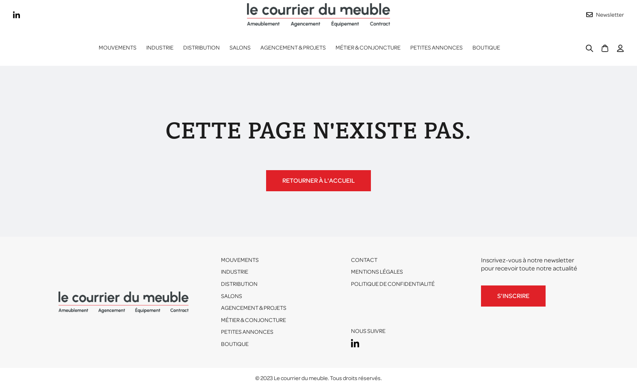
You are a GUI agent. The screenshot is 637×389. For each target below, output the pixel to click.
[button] (159, 48)
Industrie (234, 272)
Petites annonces (436, 48)
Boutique (486, 48)
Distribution (239, 284)
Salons (240, 48)
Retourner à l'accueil (318, 180)
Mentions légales (377, 272)
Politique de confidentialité (393, 284)
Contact (364, 260)
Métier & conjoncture (368, 48)
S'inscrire (513, 296)
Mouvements (117, 48)
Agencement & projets (293, 48)
